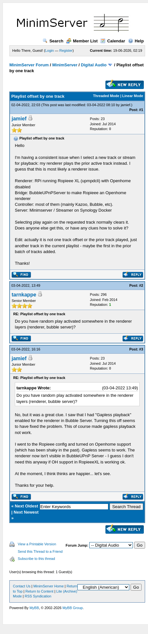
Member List (82, 41)
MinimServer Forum (29, 64)
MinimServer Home (48, 586)
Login (49, 50)
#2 (141, 285)
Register (66, 50)
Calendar (112, 41)
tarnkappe (24, 294)
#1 (141, 110)
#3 (141, 349)
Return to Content (39, 591)
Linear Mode (132, 96)
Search (53, 41)
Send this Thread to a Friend (40, 551)
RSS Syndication (38, 596)
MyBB (34, 608)
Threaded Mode (106, 96)
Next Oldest (26, 506)
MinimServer (64, 64)
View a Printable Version (37, 544)
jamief (125, 105)
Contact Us (21, 586)
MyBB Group (73, 608)
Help (136, 41)
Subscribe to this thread (36, 559)
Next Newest (26, 512)
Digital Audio (94, 64)
